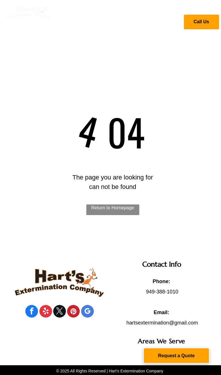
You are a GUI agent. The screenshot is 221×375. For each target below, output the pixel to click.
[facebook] (31, 312)
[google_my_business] (87, 312)
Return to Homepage (112, 207)
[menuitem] (89, 21)
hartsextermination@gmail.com (162, 323)
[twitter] (59, 312)
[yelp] (45, 312)
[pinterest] (73, 312)
